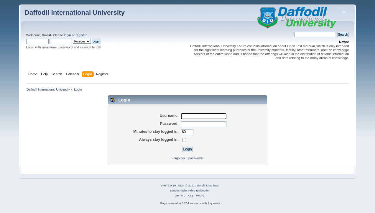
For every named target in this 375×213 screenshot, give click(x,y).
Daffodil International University (75, 12)
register (81, 35)
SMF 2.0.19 (168, 185)
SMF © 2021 (186, 185)
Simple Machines (207, 185)
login (67, 35)
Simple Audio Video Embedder (190, 190)
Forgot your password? (187, 158)
